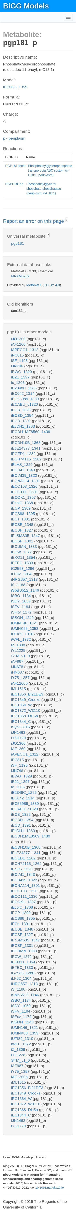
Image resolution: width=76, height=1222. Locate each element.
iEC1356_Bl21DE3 (27, 694)
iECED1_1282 (24, 454)
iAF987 (17, 661)
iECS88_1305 (23, 514)
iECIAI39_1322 (24, 475)
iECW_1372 (22, 552)
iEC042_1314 (23, 393)
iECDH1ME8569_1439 (30, 432)
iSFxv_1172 (22, 612)
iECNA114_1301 (26, 481)
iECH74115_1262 (27, 459)
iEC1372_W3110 (26, 710)
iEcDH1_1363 (23, 426)
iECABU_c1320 (25, 404)
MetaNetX (34, 285)
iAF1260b (20, 683)
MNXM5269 (20, 276)
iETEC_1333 (22, 563)
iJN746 (17, 366)
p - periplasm (14, 138)
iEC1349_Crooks (26, 700)
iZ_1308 (18, 645)
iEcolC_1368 (22, 503)
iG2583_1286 (23, 568)
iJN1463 (18, 732)
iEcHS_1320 (22, 464)
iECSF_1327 (22, 530)
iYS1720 (19, 738)
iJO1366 (19, 339)
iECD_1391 (21, 421)
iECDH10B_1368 (26, 443)
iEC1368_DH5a (25, 716)
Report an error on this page (34, 221)
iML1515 (19, 689)
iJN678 (17, 667)
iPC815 (18, 355)
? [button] (66, 220)
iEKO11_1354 (23, 557)
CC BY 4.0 (52, 285)
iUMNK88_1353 (25, 628)
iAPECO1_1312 (25, 350)
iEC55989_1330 (25, 399)
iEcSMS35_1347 (26, 536)
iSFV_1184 (21, 607)
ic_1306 (18, 382)
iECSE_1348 (22, 524)
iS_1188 (18, 585)
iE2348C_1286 (24, 388)
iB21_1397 (21, 377)
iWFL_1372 (21, 639)
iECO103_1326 (25, 486)
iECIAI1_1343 (23, 470)
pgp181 (17, 243)
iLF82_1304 (22, 574)
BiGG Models (26, 6)
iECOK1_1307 (24, 497)
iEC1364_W (22, 705)
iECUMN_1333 (24, 546)
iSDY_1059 (21, 601)
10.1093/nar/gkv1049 (49, 1187)
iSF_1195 (20, 361)
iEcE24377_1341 (26, 448)
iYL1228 (18, 650)
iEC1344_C (21, 721)
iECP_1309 (21, 508)
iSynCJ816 (21, 727)
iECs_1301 (21, 519)
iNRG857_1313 (25, 579)
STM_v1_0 (21, 656)
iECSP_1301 (22, 541)
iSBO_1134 (21, 596)
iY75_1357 (21, 678)
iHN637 (18, 672)
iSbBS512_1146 (25, 590)
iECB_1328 (21, 410)
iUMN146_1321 (25, 623)
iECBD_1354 (22, 415)
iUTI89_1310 (22, 634)
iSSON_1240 (23, 618)
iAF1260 (19, 344)
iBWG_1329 (22, 372)
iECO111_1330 (25, 492)
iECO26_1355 (15, 87)
